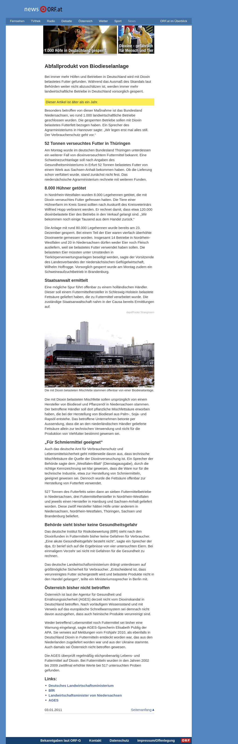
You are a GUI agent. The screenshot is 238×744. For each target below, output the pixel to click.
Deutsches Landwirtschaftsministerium (81, 686)
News (132, 21)
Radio (51, 21)
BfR (52, 690)
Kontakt (95, 740)
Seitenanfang (141, 710)
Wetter (103, 21)
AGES (54, 700)
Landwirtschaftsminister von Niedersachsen (85, 695)
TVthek (35, 21)
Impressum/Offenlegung (156, 740)
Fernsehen (17, 21)
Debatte (66, 21)
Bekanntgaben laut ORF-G (60, 740)
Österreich (86, 21)
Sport (118, 21)
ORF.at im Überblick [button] (173, 21)
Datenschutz (119, 740)
